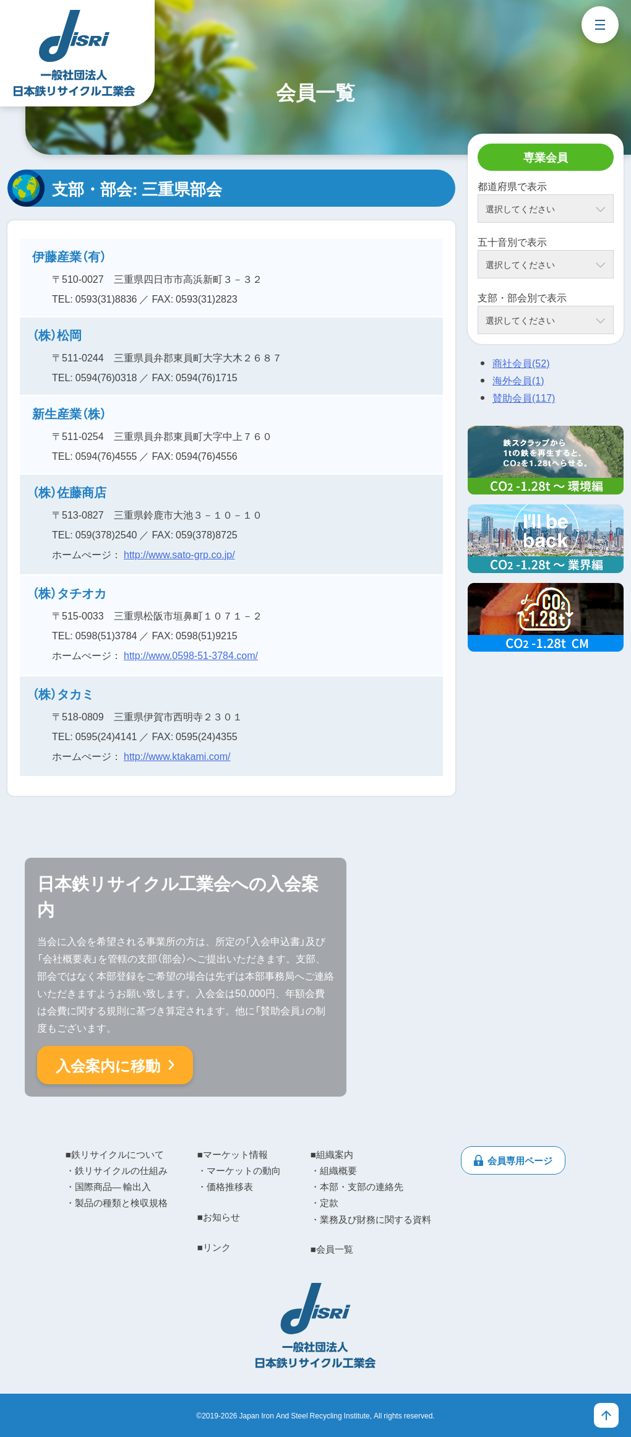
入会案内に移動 (108, 1065)
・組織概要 (334, 1170)
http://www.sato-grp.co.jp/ (179, 553)
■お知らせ (218, 1216)
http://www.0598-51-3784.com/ (191, 654)
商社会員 (520, 362)
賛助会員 (523, 397)
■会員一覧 (332, 1249)
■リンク (214, 1247)
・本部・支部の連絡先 (357, 1186)
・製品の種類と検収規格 (117, 1202)
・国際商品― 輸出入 (108, 1186)
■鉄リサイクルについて (115, 1154)
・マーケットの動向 (239, 1170)
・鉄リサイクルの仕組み (117, 1170)
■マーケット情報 (232, 1154)
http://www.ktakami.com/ (177, 755)
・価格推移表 (225, 1186)
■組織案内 (332, 1154)
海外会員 (518, 380)
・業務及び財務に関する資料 (371, 1219)
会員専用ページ (519, 1160)
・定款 (324, 1202)
